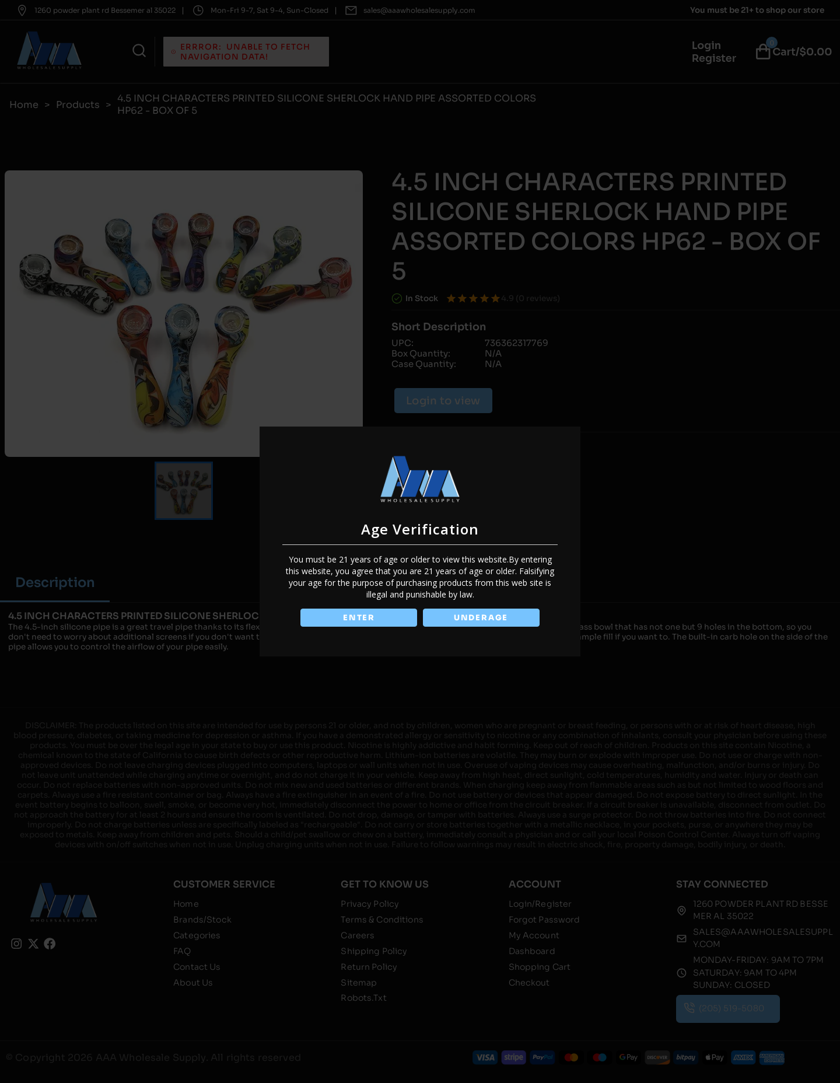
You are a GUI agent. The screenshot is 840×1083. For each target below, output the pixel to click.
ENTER (357, 618)
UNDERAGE (482, 618)
